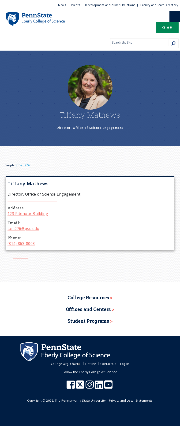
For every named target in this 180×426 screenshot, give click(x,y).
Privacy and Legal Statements (131, 400)
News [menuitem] (62, 5)
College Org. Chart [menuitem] (66, 364)
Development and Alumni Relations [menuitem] (110, 5)
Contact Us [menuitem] (108, 364)
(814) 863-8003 (21, 243)
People (10, 165)
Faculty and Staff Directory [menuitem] (159, 5)
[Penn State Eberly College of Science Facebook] (71, 387)
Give (167, 27)
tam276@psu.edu (23, 228)
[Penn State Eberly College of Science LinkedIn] (99, 387)
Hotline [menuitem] (90, 364)
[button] (167, 29)
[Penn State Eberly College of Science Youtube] (108, 387)
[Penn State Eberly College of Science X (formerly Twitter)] (80, 387)
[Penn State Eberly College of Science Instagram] (90, 387)
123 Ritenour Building (28, 213)
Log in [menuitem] (124, 364)
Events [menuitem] (75, 5)
